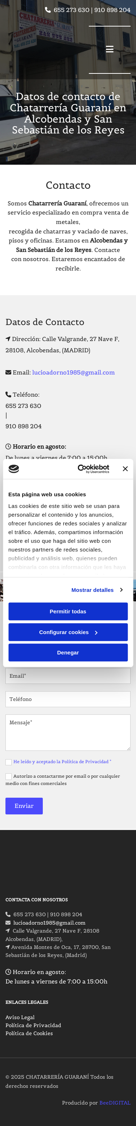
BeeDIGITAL (115, 1102)
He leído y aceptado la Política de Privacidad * (62, 761)
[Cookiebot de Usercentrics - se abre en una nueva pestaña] (81, 469)
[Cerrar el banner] (125, 469)
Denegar (68, 652)
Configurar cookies (68, 632)
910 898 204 (112, 9)
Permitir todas (68, 611)
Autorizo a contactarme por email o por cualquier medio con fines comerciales (62, 779)
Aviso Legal (19, 1017)
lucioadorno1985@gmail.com (73, 372)
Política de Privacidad (33, 1025)
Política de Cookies (29, 1033)
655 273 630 (72, 9)
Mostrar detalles (92, 590)
